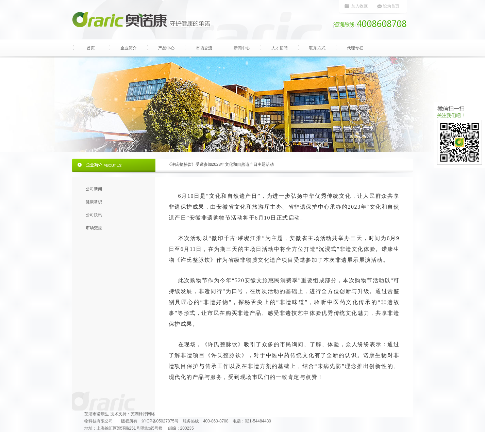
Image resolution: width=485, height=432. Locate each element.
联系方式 (317, 48)
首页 (91, 48)
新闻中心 (242, 48)
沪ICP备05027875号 (160, 421)
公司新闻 (94, 189)
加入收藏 (359, 6)
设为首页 (391, 6)
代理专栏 (355, 48)
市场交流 (204, 48)
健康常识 (94, 201)
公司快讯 (94, 214)
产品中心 (166, 48)
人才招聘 (279, 48)
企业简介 (128, 48)
